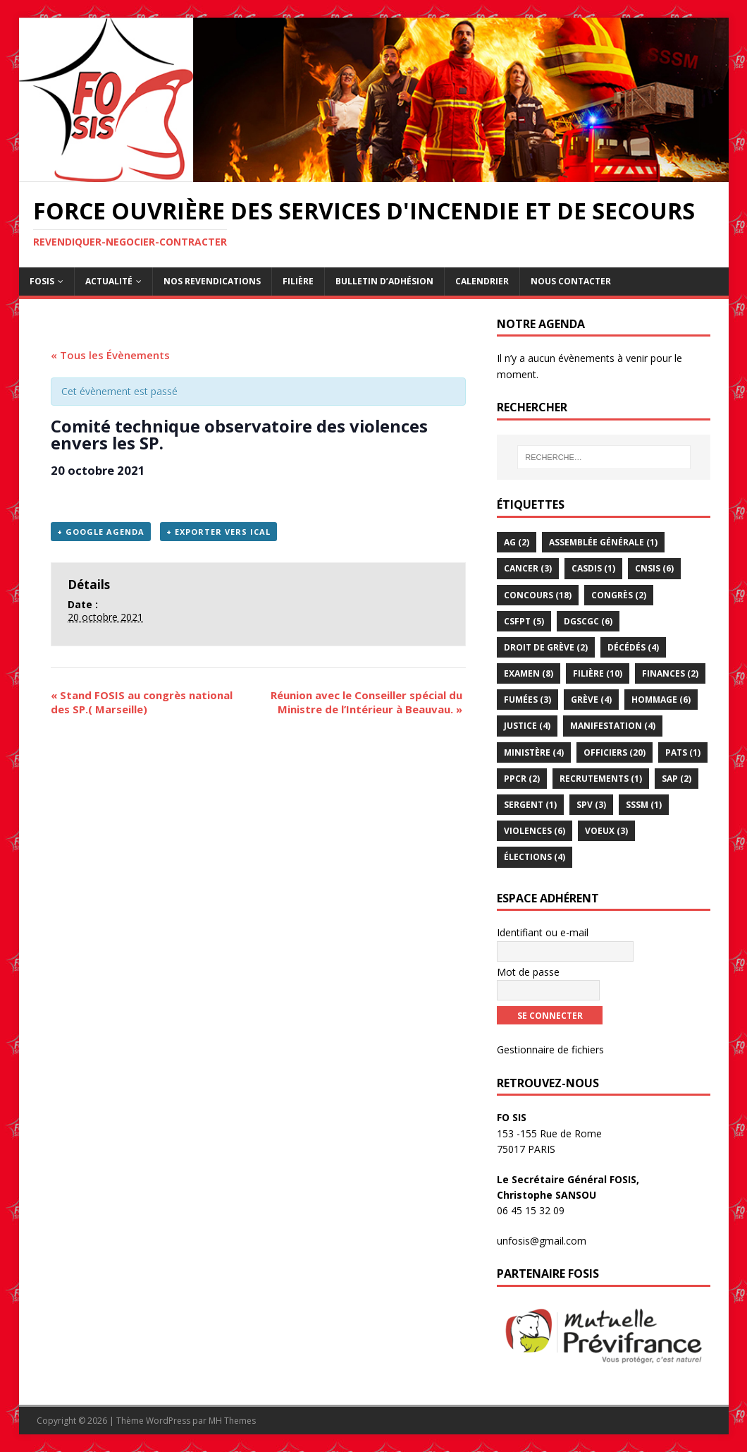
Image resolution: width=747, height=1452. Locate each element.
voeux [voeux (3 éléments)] (606, 831)
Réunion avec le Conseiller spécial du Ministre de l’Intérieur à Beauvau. (366, 702)
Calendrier (482, 281)
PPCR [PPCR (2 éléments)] (522, 779)
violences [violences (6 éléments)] (534, 831)
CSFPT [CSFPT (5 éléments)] (524, 621)
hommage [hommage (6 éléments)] (661, 700)
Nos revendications (212, 281)
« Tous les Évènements (110, 355)
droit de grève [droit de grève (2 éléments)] (546, 647)
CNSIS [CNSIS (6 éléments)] (654, 568)
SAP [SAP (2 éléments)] (676, 779)
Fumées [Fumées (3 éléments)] (527, 700)
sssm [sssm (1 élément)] (644, 805)
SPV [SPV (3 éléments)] (591, 805)
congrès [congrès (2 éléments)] (618, 595)
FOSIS (42, 281)
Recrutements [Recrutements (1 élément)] (601, 779)
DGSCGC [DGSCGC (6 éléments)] (588, 621)
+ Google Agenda (100, 531)
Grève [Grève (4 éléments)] (591, 700)
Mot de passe (528, 972)
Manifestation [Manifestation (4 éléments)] (612, 726)
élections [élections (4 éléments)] (534, 857)
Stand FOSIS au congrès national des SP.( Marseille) (142, 702)
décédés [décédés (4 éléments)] (633, 647)
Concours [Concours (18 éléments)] (538, 595)
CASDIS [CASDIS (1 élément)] (593, 568)
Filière (298, 281)
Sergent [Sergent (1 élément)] (530, 805)
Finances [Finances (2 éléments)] (670, 673)
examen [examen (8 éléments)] (528, 673)
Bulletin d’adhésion (384, 281)
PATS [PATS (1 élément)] (682, 752)
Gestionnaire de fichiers (550, 1049)
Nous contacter (571, 281)
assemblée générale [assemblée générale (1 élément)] (603, 542)
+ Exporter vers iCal (218, 531)
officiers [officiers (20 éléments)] (615, 752)
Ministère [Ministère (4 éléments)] (534, 752)
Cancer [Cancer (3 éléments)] (528, 568)
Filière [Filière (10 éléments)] (597, 673)
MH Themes (232, 1421)
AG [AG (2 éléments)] (516, 542)
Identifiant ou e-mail (542, 932)
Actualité (108, 281)
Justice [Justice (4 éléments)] (527, 726)
